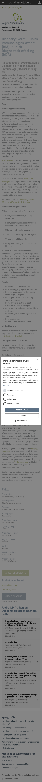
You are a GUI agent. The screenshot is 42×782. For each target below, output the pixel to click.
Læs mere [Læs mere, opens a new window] (6, 385)
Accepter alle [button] (22, 410)
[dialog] (21, 391)
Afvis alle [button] (22, 416)
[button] (21, 421)
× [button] (37, 360)
